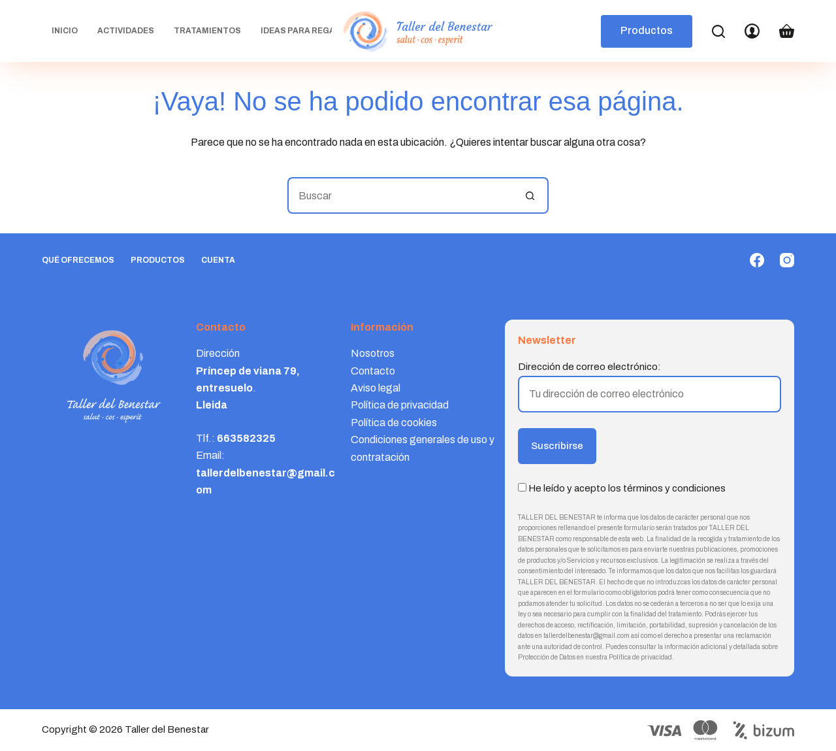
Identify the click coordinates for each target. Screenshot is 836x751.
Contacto (373, 370)
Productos (646, 30)
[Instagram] (787, 260)
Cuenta (218, 260)
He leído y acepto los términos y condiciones (627, 488)
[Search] (718, 31)
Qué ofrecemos (78, 260)
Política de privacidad (400, 404)
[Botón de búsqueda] (530, 195)
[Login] (752, 31)
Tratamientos (207, 30)
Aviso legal (375, 387)
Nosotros (372, 353)
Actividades (125, 30)
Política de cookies (394, 422)
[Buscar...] (399, 195)
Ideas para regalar (315, 31)
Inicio (65, 30)
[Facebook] (757, 260)
